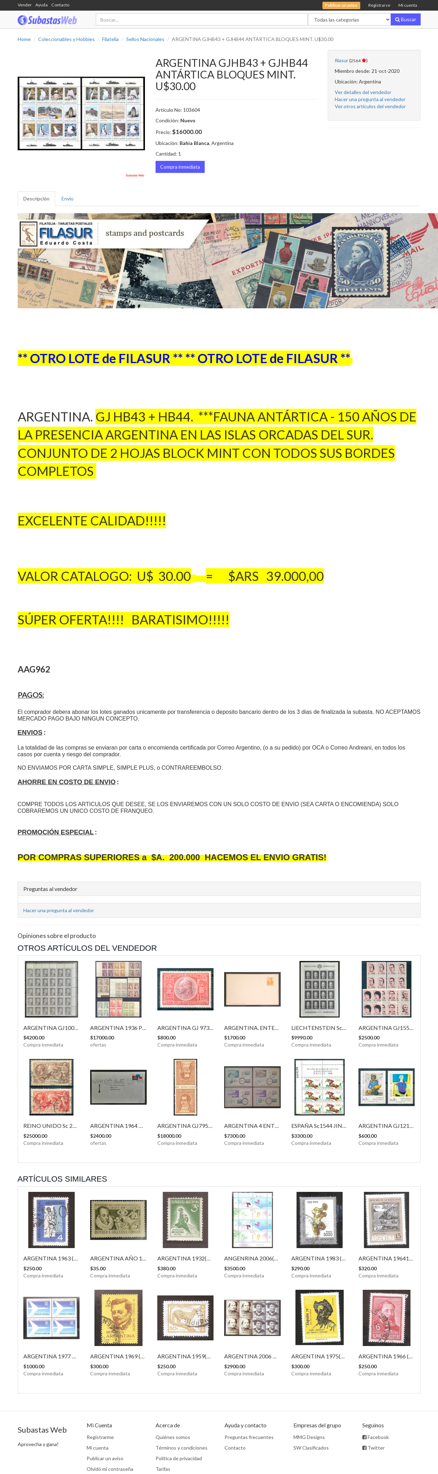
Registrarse (379, 5)
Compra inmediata (180, 167)
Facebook (375, 1437)
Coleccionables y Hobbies (66, 39)
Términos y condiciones (182, 1448)
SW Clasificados (311, 1448)
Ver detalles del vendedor (363, 92)
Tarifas (163, 1469)
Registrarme (100, 1437)
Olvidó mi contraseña (110, 1469)
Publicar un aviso (105, 1458)
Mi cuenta (407, 5)
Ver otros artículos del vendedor (370, 106)
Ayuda (41, 4)
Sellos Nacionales (145, 39)
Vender (25, 4)
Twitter (373, 1448)
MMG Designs (309, 1437)
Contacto (60, 4)
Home (24, 39)
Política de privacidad (179, 1458)
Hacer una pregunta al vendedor (370, 99)
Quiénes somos (173, 1437)
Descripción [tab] (36, 199)
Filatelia (110, 39)
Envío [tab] (68, 199)
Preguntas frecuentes (249, 1437)
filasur (341, 60)
